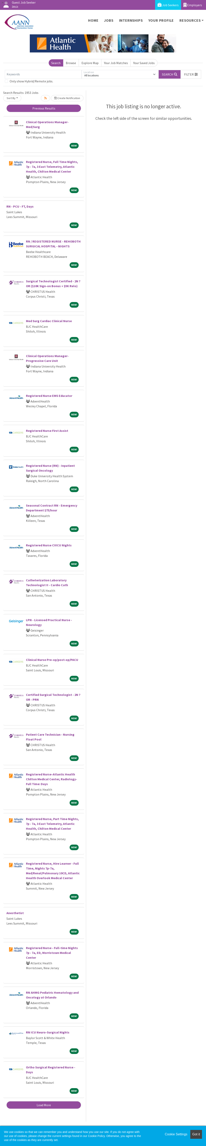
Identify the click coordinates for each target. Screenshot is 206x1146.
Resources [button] (190, 20)
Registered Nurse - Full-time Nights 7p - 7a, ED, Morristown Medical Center (52, 953)
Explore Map (90, 63)
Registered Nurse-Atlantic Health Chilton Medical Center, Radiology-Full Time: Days (51, 779)
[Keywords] (43, 74)
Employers (192, 4)
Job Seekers (168, 4)
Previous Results (43, 108)
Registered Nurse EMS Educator (49, 396)
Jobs (108, 20)
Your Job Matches (116, 63)
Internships (131, 20)
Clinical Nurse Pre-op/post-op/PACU (52, 660)
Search (56, 63)
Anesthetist (15, 913)
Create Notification (67, 98)
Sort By (11, 98)
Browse (71, 63)
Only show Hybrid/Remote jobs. (31, 81)
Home (93, 20)
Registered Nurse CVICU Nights (49, 545)
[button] (191, 74)
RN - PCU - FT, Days (20, 206)
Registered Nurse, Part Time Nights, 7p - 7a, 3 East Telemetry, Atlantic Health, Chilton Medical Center (52, 824)
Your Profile (161, 20)
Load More (44, 1105)
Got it (196, 1134)
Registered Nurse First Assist (47, 431)
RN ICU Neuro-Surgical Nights (47, 1032)
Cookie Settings (176, 1134)
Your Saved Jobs (144, 63)
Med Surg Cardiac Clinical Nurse (49, 321)
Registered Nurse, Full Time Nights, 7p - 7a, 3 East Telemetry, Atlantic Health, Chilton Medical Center (52, 166)
